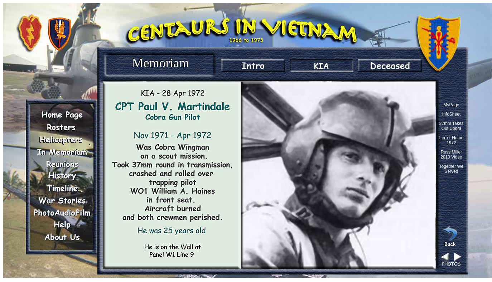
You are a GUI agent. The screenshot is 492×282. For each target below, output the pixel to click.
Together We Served (451, 169)
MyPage (451, 104)
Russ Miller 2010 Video (451, 155)
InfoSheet (451, 114)
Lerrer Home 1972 (451, 140)
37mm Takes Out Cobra (451, 126)
